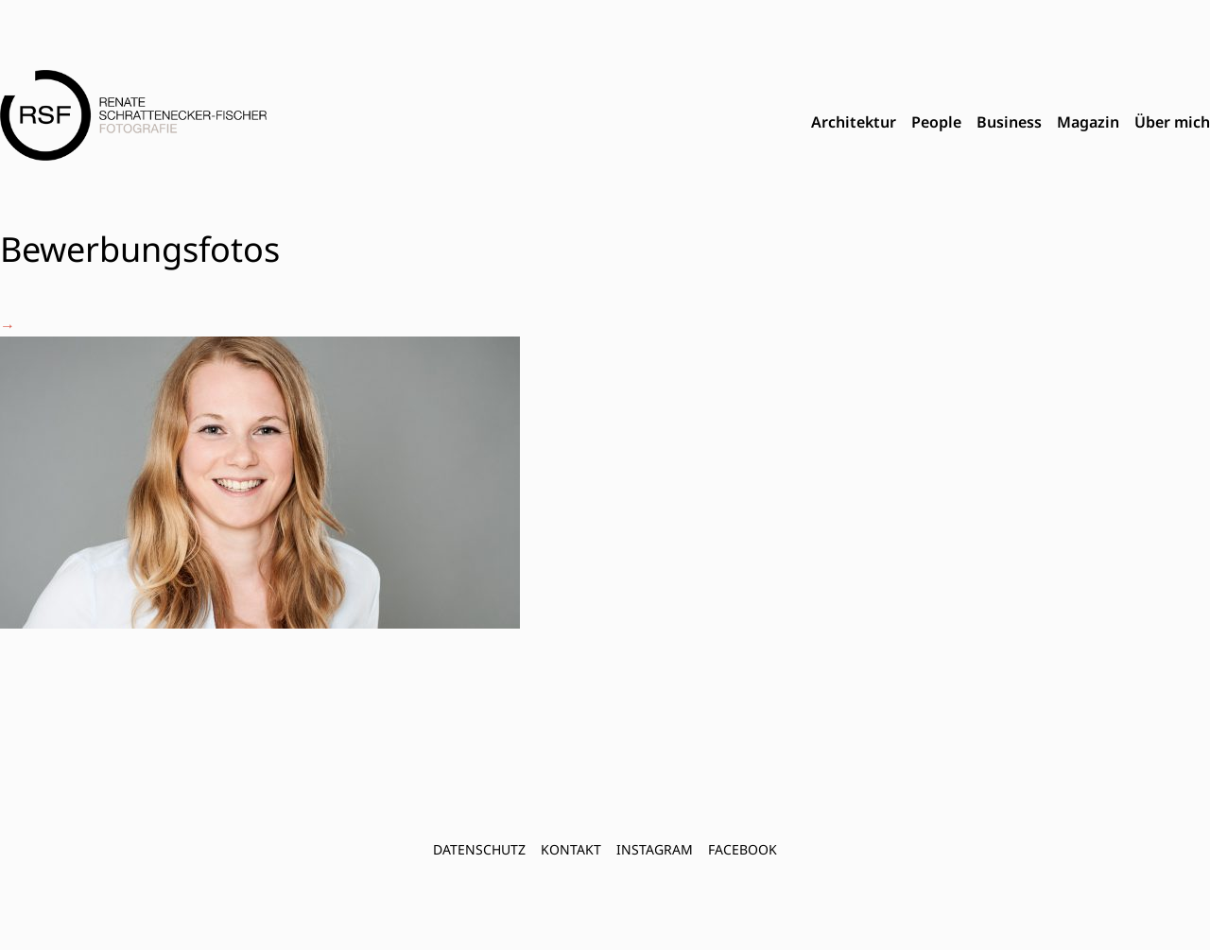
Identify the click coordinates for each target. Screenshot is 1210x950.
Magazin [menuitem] (1088, 122)
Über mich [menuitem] (1172, 122)
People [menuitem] (936, 122)
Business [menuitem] (1009, 122)
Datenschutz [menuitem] (479, 849)
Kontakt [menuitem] (571, 849)
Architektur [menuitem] (853, 122)
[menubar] (1010, 123)
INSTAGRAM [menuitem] (654, 849)
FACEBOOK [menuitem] (742, 849)
